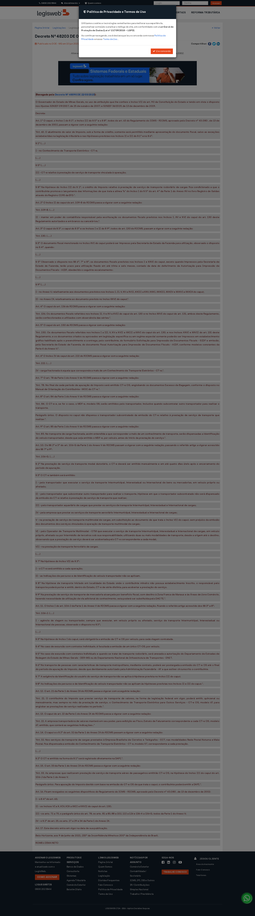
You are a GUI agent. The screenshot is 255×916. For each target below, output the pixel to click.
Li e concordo (162, 51)
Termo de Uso (110, 39)
